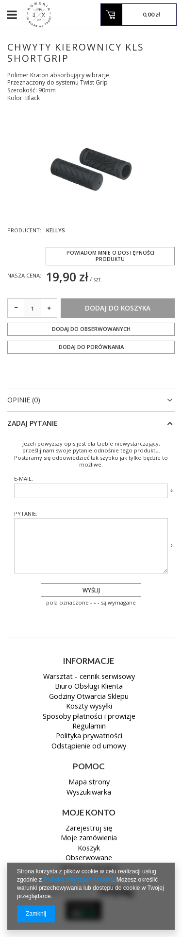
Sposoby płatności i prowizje (89, 717)
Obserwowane (89, 858)
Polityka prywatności (89, 736)
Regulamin (89, 726)
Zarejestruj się (89, 829)
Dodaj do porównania (91, 346)
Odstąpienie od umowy (88, 746)
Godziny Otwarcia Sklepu (89, 697)
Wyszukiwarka (88, 793)
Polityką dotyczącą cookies (78, 879)
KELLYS (55, 230)
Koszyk (89, 848)
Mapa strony (89, 782)
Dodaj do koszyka (117, 308)
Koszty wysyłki (89, 707)
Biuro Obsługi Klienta (89, 687)
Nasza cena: (24, 275)
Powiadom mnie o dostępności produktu (110, 255)
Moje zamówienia (89, 838)
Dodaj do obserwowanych (91, 328)
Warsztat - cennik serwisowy (89, 677)
